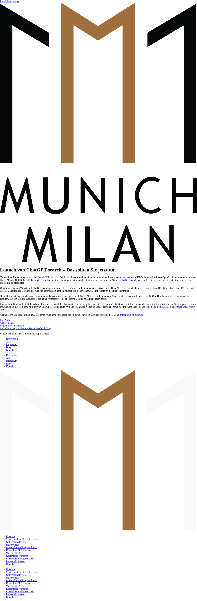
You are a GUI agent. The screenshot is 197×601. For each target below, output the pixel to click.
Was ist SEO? (13, 553)
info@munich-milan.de (131, 315)
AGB (8, 341)
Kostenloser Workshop (17, 555)
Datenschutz (12, 339)
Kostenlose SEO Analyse (18, 550)
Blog (8, 347)
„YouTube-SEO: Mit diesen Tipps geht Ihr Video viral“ (167, 307)
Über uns (10, 536)
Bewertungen (12, 544)
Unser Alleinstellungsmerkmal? (21, 547)
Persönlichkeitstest (15, 561)
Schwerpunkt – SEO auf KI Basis (22, 539)
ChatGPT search (128, 280)
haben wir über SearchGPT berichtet (40, 277)
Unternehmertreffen (16, 542)
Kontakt (10, 350)
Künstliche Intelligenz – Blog (20, 558)
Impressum (11, 344)
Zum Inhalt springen (10, 1)
